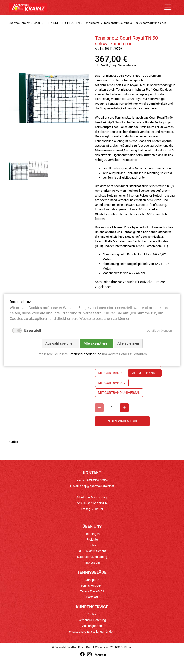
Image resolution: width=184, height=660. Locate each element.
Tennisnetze (91, 23)
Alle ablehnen (128, 343)
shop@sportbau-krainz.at (97, 486)
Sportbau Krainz (19, 23)
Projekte (92, 539)
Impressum (92, 562)
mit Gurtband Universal (119, 392)
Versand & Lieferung (92, 620)
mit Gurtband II (111, 373)
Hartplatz (92, 597)
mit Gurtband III (145, 373)
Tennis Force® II (92, 585)
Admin (100, 655)
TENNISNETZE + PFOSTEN (62, 23)
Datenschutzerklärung (92, 557)
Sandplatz (92, 580)
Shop (37, 23)
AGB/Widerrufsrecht (92, 551)
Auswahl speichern (60, 343)
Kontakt (92, 545)
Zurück (13, 442)
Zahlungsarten (92, 626)
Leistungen (92, 534)
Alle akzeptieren (96, 343)
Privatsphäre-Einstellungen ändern (92, 631)
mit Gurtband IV (112, 383)
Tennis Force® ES (92, 591)
